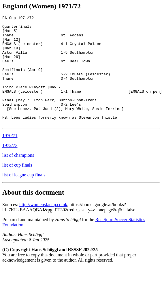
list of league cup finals (23, 196)
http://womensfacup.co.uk (43, 226)
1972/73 (9, 167)
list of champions (18, 176)
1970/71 (9, 157)
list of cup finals (17, 186)
